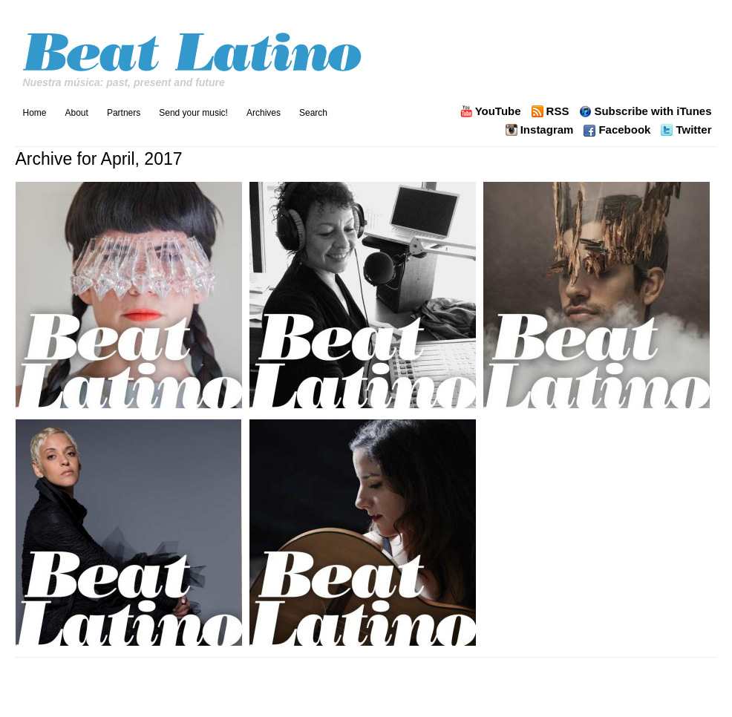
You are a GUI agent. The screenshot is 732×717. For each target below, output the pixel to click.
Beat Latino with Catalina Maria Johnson (194, 48)
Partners (123, 113)
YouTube (498, 111)
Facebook (624, 130)
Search (313, 113)
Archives (263, 113)
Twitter (693, 130)
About (76, 113)
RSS (557, 111)
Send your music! (193, 113)
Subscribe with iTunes (652, 111)
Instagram (547, 130)
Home (35, 113)
